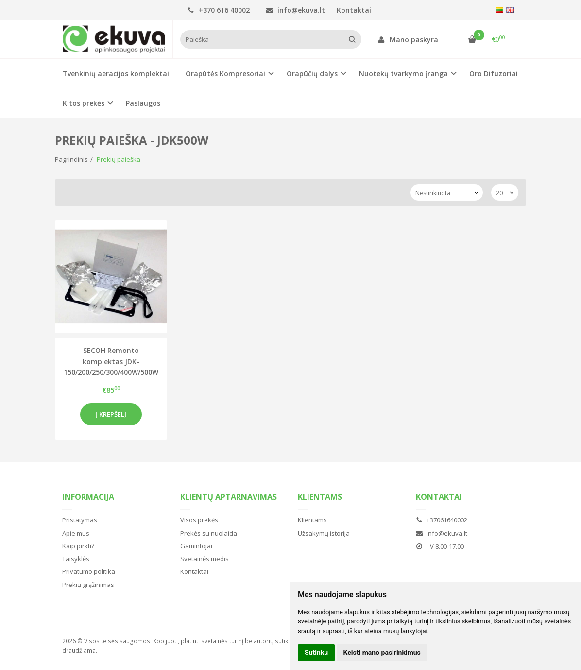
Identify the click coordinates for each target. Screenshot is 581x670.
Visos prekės (199, 520)
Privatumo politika (88, 571)
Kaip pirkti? (78, 545)
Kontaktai (354, 10)
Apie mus (75, 533)
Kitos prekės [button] (83, 103)
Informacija (88, 496)
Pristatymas (79, 520)
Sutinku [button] (316, 652)
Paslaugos (143, 103)
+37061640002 (441, 520)
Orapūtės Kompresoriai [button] (225, 73)
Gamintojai (196, 545)
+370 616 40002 (219, 10)
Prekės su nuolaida (208, 533)
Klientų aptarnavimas (228, 496)
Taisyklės (75, 558)
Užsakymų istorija (324, 533)
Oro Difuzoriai (493, 73)
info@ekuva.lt (295, 10)
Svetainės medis (204, 558)
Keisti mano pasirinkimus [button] (382, 652)
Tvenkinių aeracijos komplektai (116, 73)
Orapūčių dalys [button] (312, 73)
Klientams (320, 496)
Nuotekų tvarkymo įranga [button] (403, 73)
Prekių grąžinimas (88, 584)
